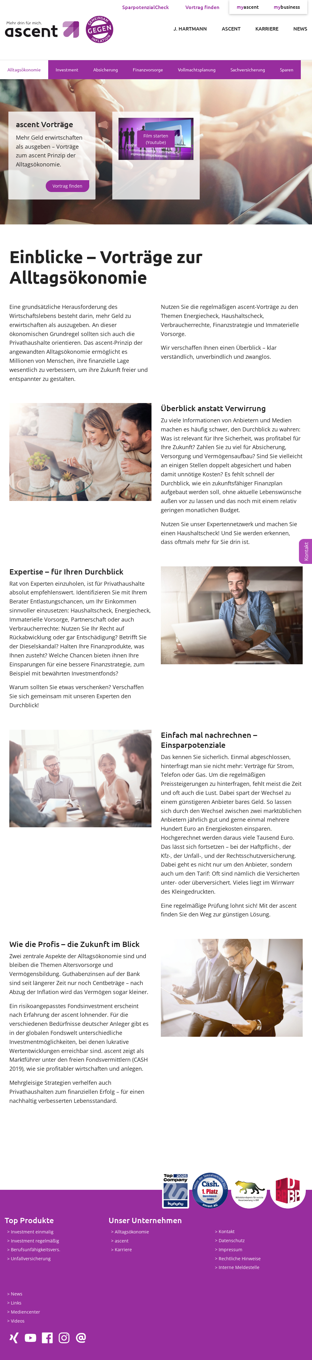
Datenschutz (232, 1240)
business (287, 6)
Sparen (286, 69)
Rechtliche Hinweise (240, 1258)
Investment (67, 69)
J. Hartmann (190, 28)
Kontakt (306, 551)
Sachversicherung (248, 69)
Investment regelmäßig (35, 1241)
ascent (248, 6)
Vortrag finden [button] (67, 186)
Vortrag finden (202, 6)
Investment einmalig (32, 1232)
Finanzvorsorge (148, 69)
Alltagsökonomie (24, 69)
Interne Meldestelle (239, 1268)
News (300, 28)
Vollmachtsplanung (197, 69)
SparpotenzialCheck (145, 6)
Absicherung (105, 69)
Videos (18, 1321)
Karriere (266, 28)
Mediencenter (25, 1312)
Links (16, 1303)
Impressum (230, 1249)
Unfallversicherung (31, 1259)
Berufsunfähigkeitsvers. (35, 1250)
